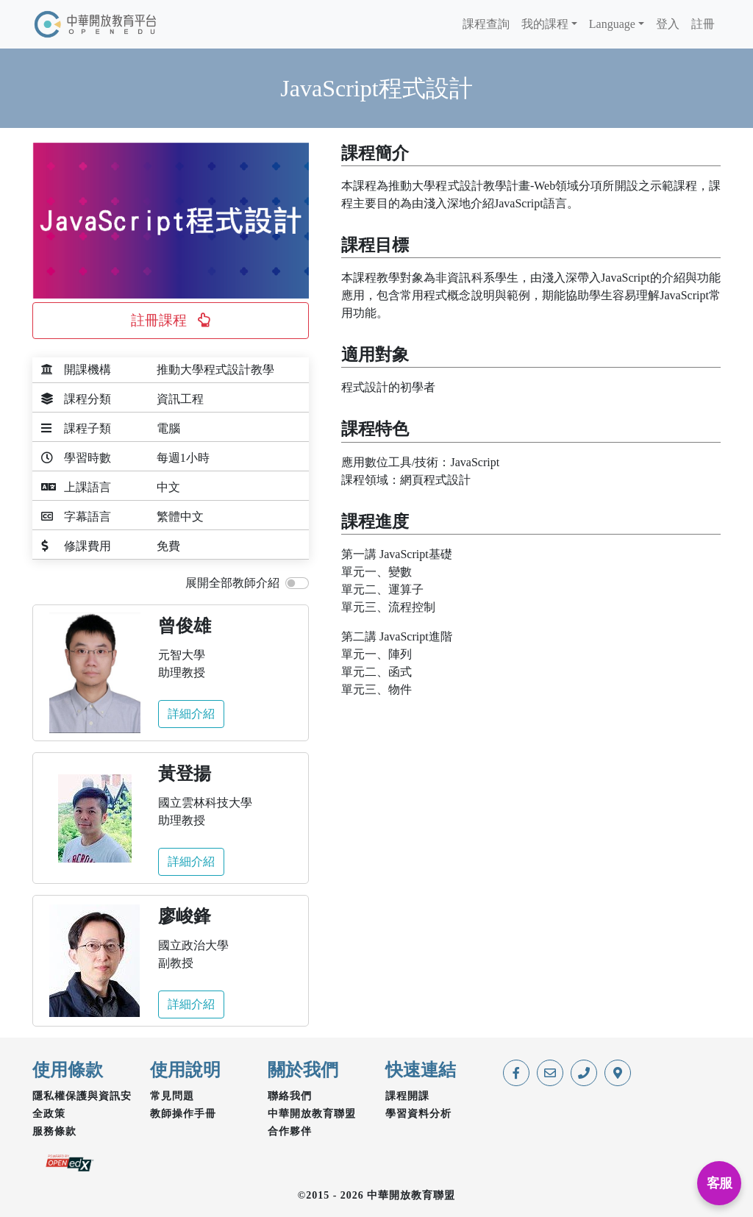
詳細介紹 (191, 713)
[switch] (297, 583)
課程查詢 (486, 24)
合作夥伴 (290, 1131)
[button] (170, 320)
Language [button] (612, 24)
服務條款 (54, 1131)
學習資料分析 (418, 1113)
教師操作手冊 (183, 1113)
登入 (667, 24)
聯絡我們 (290, 1096)
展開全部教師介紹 (232, 583)
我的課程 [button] (544, 24)
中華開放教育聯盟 (312, 1113)
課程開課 (407, 1096)
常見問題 (172, 1096)
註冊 (703, 24)
